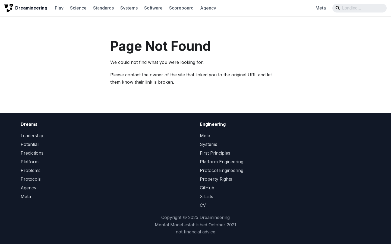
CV (203, 205)
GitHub (207, 187)
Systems (129, 8)
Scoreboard (181, 8)
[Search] (359, 8)
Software (153, 8)
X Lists (206, 196)
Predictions (32, 153)
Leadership (32, 135)
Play (59, 8)
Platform (30, 161)
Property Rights (216, 179)
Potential (30, 144)
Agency (208, 8)
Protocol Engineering (221, 170)
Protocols (31, 179)
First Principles (215, 153)
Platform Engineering (221, 161)
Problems (30, 170)
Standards (103, 8)
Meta (321, 8)
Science (78, 8)
